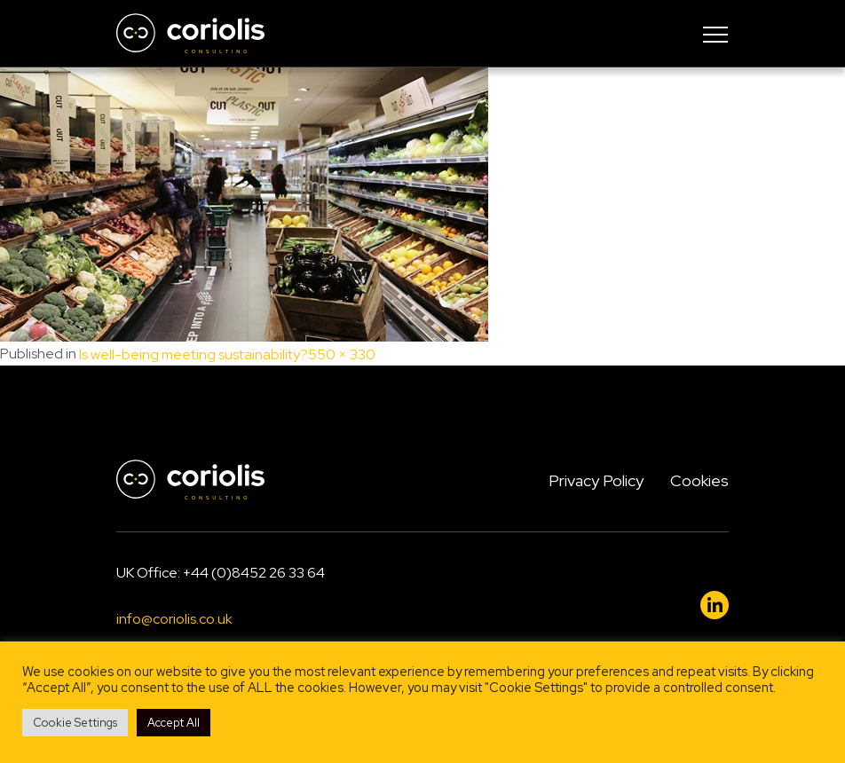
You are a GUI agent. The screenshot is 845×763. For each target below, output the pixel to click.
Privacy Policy (596, 480)
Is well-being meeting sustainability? (193, 354)
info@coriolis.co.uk (174, 619)
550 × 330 (341, 354)
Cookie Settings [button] (75, 722)
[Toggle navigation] (715, 33)
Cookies (699, 480)
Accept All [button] (173, 722)
